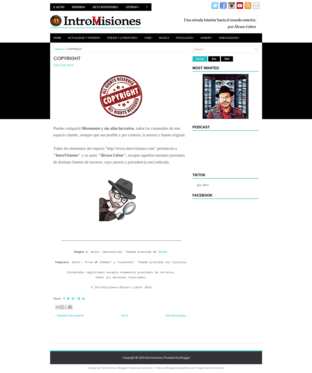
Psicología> (185, 37)
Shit (226, 58)
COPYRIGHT (67, 58)
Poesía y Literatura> (122, 37)
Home (57, 37)
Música (164, 37)
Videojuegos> (229, 37)
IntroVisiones (153, 357)
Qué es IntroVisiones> (106, 7)
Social (200, 58)
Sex (214, 58)
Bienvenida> (78, 7)
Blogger (185, 357)
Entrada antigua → (177, 315)
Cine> (149, 37)
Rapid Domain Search (210, 368)
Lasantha (147, 368)
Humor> (206, 37)
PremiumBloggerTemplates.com (175, 368)
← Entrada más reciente (68, 315)
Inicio (124, 315)
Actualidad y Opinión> (84, 37)
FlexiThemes (108, 368)
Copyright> (132, 7)
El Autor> (59, 7)
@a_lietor (203, 185)
